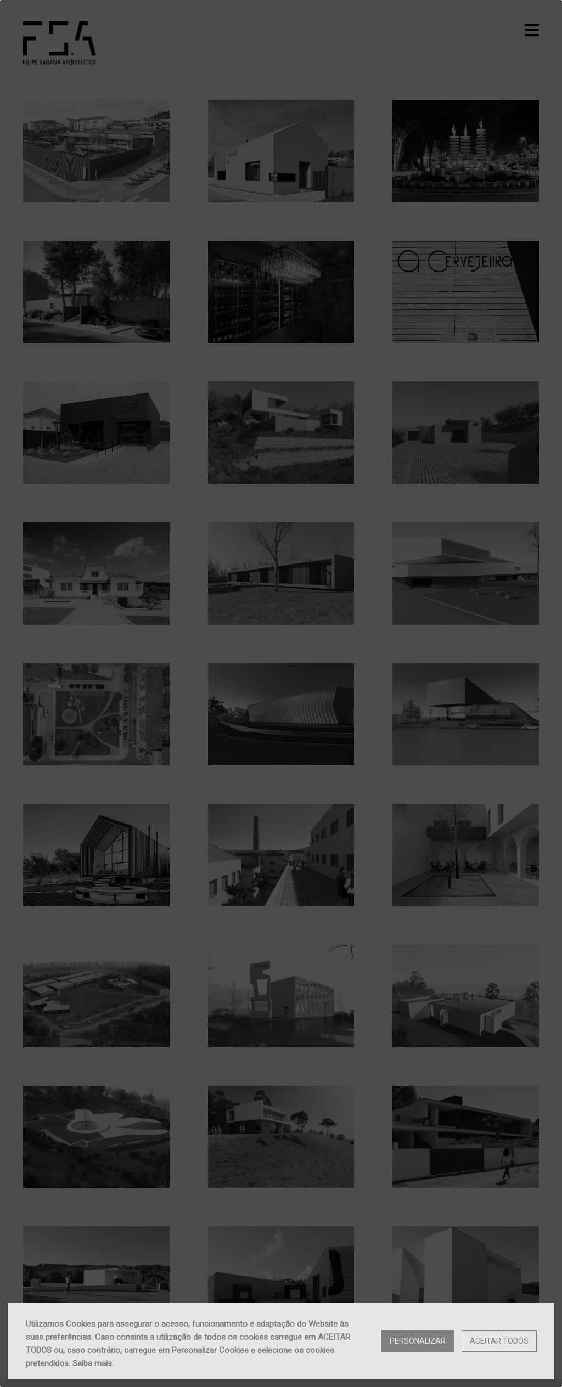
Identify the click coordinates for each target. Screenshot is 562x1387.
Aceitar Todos (499, 1341)
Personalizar (418, 1341)
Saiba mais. (93, 1363)
